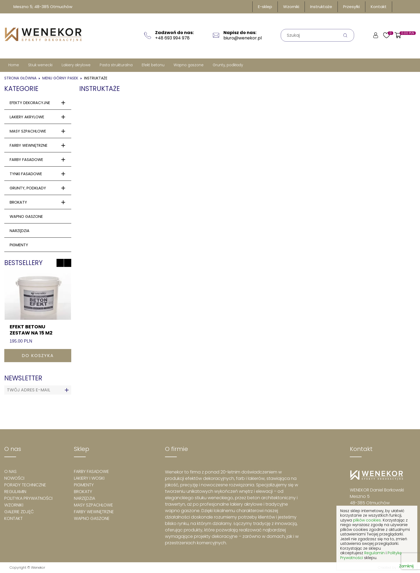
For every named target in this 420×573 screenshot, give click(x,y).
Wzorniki (291, 6)
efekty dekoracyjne (30, 102)
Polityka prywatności (28, 498)
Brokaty (18, 202)
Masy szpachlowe (28, 131)
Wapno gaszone (189, 65)
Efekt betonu (153, 65)
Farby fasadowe (26, 159)
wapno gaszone (26, 216)
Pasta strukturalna (116, 65)
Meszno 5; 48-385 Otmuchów (42, 6)
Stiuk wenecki (40, 65)
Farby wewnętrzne (28, 145)
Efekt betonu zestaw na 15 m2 (31, 329)
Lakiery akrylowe (76, 65)
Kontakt (379, 6)
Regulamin (15, 491)
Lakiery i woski (89, 478)
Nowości (14, 478)
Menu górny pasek (60, 78)
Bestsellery (23, 262)
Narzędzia (19, 230)
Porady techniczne (25, 485)
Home (13, 65)
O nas (10, 471)
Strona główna (20, 78)
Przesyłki (351, 6)
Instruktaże (321, 6)
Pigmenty (84, 485)
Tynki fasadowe (26, 174)
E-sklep (265, 6)
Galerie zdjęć (19, 512)
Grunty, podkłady (228, 65)
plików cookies (367, 520)
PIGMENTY (19, 245)
